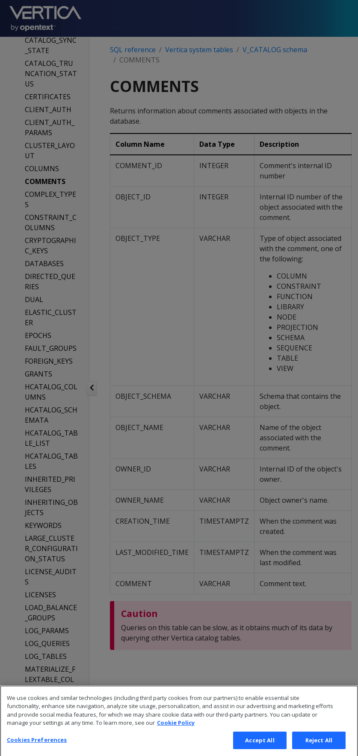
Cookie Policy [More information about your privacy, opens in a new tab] (176, 734)
